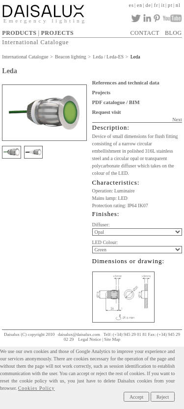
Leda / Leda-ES (108, 56)
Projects (101, 92)
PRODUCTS (19, 32)
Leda (135, 56)
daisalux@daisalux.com (79, 334)
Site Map (112, 339)
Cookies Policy (36, 388)
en (139, 5)
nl (178, 5)
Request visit (106, 112)
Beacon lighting (70, 56)
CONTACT (145, 32)
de (148, 5)
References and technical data (125, 82)
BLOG (173, 32)
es (131, 5)
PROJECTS (57, 32)
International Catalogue (35, 42)
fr (156, 5)
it (163, 5)
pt (170, 5)
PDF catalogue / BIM (116, 102)
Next (177, 119)
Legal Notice (89, 339)
